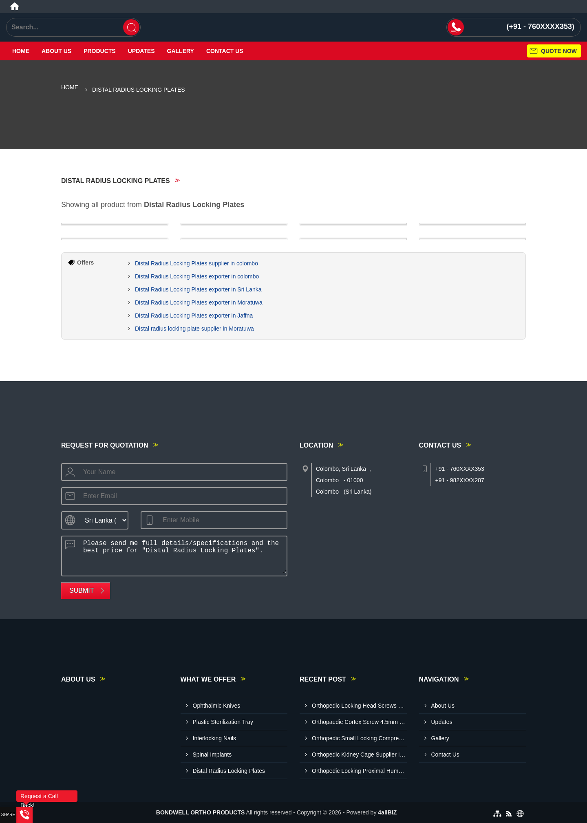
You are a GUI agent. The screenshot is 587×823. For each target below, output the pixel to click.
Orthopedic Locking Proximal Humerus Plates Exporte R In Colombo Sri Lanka (359, 771)
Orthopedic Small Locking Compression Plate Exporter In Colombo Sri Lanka (359, 738)
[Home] (14, 6)
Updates (141, 51)
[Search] (131, 27)
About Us (56, 51)
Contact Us (224, 51)
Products (100, 51)
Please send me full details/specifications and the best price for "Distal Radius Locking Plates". (182, 554)
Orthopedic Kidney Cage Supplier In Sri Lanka (359, 754)
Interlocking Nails (214, 738)
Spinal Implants (212, 754)
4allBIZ (387, 812)
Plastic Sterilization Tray (223, 722)
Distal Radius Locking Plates (229, 771)
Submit (81, 590)
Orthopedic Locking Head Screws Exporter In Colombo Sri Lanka (359, 705)
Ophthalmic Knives (217, 705)
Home (20, 51)
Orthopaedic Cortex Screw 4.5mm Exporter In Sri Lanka (359, 722)
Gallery (180, 51)
